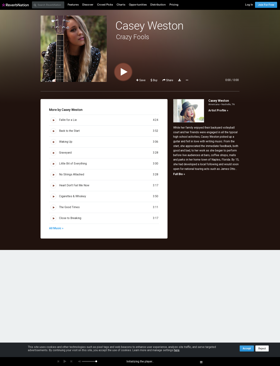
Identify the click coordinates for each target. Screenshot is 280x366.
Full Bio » (179, 174)
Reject (262, 348)
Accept (247, 348)
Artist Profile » (218, 110)
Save (141, 80)
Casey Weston (149, 25)
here (176, 350)
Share (168, 80)
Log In (249, 4)
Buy (154, 80)
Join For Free (266, 4)
